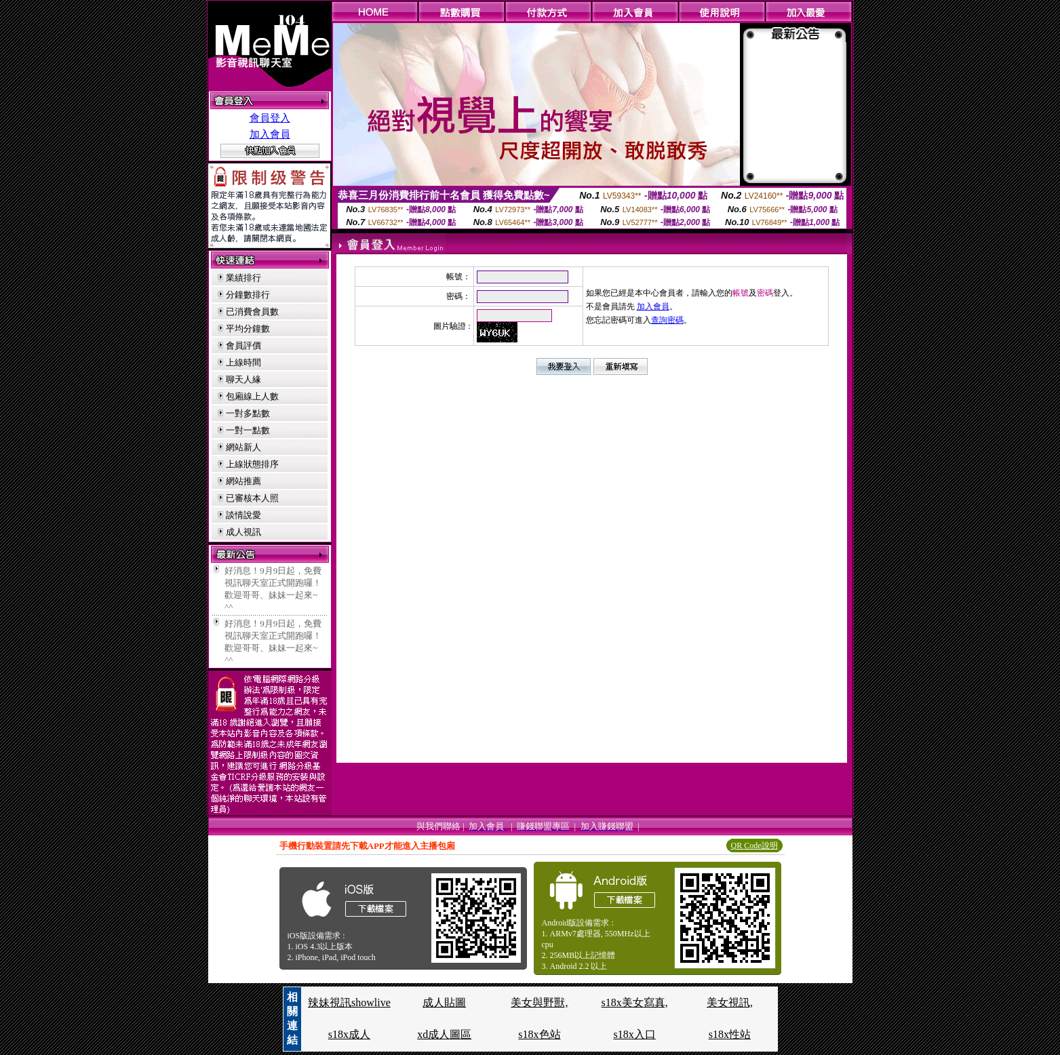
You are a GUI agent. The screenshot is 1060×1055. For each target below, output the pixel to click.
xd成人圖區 (444, 1034)
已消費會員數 (252, 311)
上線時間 (243, 362)
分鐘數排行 (248, 295)
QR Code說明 (754, 845)
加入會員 (270, 134)
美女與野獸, (539, 1002)
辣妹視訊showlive (349, 1002)
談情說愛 (243, 515)
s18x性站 (730, 1034)
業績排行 (243, 278)
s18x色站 (539, 1034)
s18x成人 (349, 1034)
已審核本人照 (252, 498)
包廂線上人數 (252, 396)
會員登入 (270, 118)
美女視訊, (730, 1002)
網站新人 (243, 447)
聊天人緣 (243, 379)
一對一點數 (248, 430)
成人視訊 (243, 532)
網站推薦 (243, 481)
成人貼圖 (444, 1002)
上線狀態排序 (252, 464)
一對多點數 (248, 413)
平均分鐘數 (248, 328)
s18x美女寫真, (635, 1002)
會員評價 (243, 345)
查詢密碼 (667, 320)
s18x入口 (635, 1034)
